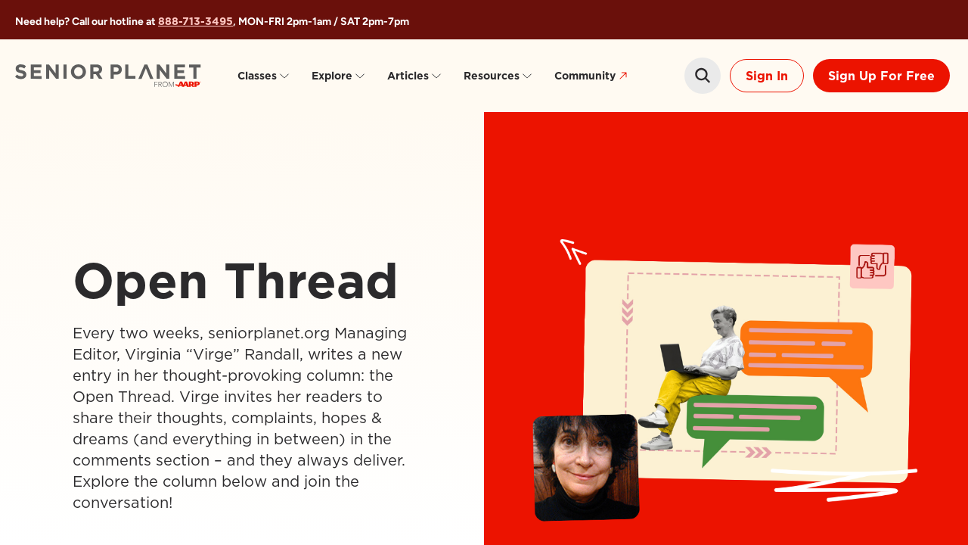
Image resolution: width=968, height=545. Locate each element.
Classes (263, 75)
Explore (339, 75)
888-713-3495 (195, 21)
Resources (498, 75)
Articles (414, 75)
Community (592, 76)
